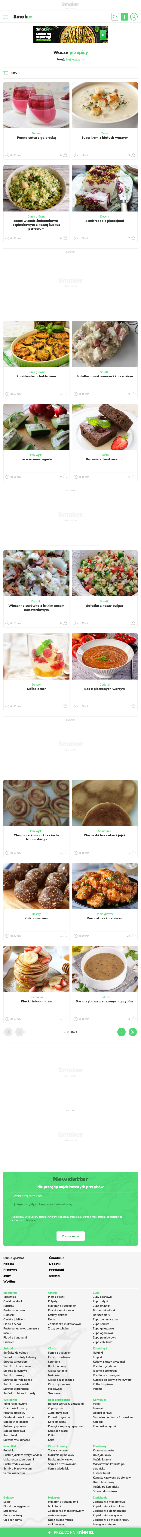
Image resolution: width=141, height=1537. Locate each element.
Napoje (98, 1258)
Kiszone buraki (102, 1461)
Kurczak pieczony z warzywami (112, 1368)
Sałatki (104, 372)
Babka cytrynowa (14, 1414)
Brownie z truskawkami (105, 459)
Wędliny (99, 1269)
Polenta (98, 1377)
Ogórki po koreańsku (106, 1475)
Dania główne (36, 216)
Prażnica (8, 1330)
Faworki (98, 1396)
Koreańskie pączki (104, 1414)
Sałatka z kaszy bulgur (104, 606)
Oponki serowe (102, 1401)
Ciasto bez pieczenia (61, 1368)
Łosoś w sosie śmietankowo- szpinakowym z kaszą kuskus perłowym (36, 225)
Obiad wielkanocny (15, 1396)
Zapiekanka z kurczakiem (109, 1494)
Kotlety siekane (57, 1303)
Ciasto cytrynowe (59, 1372)
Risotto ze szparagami (107, 1363)
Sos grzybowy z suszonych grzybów (104, 1001)
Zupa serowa (101, 1312)
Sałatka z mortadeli (16, 1372)
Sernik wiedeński (14, 1461)
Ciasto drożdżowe (59, 1345)
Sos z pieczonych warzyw (104, 689)
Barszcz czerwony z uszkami (66, 1392)
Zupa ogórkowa (103, 1321)
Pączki (97, 1392)
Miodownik (55, 1377)
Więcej (29, 1220)
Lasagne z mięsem (105, 1512)
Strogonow (10, 1499)
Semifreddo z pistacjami (104, 221)
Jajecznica (9, 1285)
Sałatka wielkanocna (16, 1428)
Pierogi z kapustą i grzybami (66, 1414)
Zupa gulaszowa (103, 1316)
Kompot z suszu (58, 1419)
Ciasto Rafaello (58, 1359)
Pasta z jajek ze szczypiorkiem (22, 1443)
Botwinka (9, 1438)
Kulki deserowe (36, 918)
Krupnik (98, 1345)
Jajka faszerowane (15, 1392)
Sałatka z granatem (16, 1377)
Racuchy (8, 1294)
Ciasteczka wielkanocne (18, 1405)
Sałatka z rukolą (13, 1363)
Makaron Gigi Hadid (61, 1526)
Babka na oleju (57, 1354)
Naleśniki (9, 1303)
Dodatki (36, 601)
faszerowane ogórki (36, 459)
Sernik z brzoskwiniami (17, 1457)
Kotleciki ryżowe (103, 1372)
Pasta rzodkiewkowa (16, 1452)
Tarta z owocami (58, 1438)
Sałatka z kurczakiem (17, 1354)
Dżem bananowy (103, 1470)
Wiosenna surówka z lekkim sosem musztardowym (36, 607)
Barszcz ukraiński (104, 1298)
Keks (51, 1428)
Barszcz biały (101, 1303)
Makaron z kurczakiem (62, 1294)
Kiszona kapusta (103, 1438)
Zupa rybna (55, 1396)
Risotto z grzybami (105, 1354)
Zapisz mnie (70, 1236)
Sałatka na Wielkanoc (17, 1368)
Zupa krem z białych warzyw (104, 137)
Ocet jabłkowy (102, 1443)
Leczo (7, 1490)
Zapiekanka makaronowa (64, 1312)
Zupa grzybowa (58, 1401)
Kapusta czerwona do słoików (112, 1466)
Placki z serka (12, 1312)
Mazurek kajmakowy (61, 1443)
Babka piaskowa (14, 1419)
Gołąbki (98, 1340)
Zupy (104, 133)
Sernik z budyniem (59, 1340)
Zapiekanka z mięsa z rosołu (111, 1508)
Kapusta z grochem (60, 1405)
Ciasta (104, 455)
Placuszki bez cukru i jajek (105, 835)
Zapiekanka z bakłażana (36, 376)
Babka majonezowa (60, 1448)
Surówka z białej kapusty (19, 1381)
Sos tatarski (10, 1423)
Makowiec (54, 1363)
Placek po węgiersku (16, 1494)
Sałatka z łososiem (15, 1350)
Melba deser (36, 689)
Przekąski (36, 455)
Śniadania (104, 831)
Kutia (51, 1423)
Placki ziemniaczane (61, 1298)
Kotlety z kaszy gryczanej (109, 1350)
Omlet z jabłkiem (14, 1307)
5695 (73, 1032)
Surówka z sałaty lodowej (19, 1345)
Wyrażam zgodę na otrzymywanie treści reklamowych (43, 1204)
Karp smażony (57, 1410)
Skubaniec (54, 1381)
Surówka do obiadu (15, 1340)
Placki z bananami (15, 1325)
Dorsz (51, 1307)
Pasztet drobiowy (14, 1401)
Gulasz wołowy (13, 1503)
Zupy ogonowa (102, 1285)
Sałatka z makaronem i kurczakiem (104, 376)
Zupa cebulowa (102, 1330)
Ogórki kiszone (102, 1448)
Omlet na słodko (13, 1289)
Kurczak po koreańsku (104, 918)
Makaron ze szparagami (18, 1448)
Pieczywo (55, 1264)
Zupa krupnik (101, 1294)
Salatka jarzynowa (15, 1359)
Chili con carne (12, 1508)
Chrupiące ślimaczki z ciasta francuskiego (36, 837)
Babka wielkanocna (16, 1410)
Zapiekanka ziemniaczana (109, 1499)
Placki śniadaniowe (36, 1001)
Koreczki (98, 1410)
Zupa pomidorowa (104, 1325)
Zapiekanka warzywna (107, 1503)
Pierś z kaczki (56, 1285)
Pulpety (53, 1289)
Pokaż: (70, 59)
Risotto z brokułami (105, 1359)
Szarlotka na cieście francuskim (113, 1405)
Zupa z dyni (100, 1289)
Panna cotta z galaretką (36, 137)
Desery (36, 133)
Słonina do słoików (105, 1479)
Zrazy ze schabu (58, 1316)
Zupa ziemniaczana (105, 1307)
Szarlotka (54, 1350)
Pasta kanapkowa (14, 1298)
